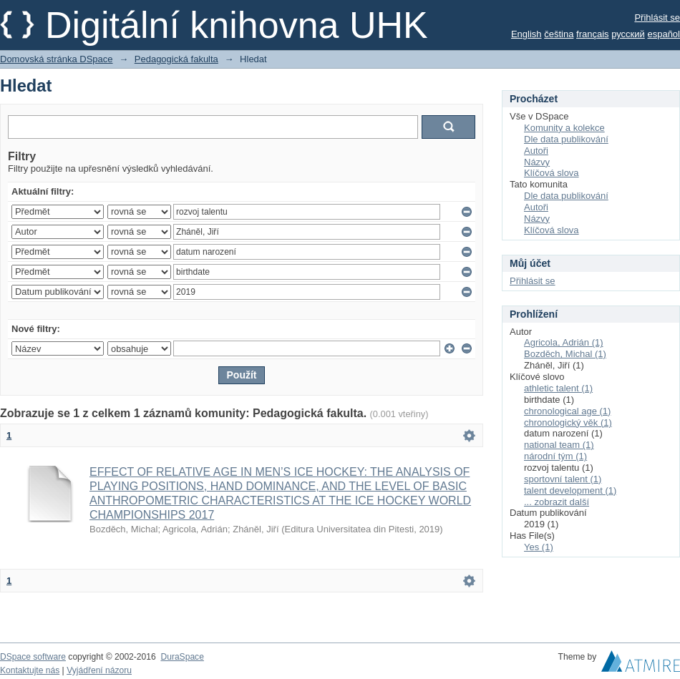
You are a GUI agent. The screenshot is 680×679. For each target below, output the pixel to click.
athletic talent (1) (558, 388)
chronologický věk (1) (568, 422)
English (526, 34)
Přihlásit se (657, 17)
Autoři (536, 150)
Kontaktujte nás (29, 670)
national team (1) (559, 444)
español (663, 34)
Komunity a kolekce (564, 127)
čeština (558, 34)
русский (628, 34)
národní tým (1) (555, 456)
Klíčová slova (551, 172)
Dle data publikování (566, 139)
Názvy (537, 162)
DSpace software (33, 657)
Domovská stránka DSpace (56, 59)
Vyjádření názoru (99, 670)
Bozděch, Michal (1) (565, 353)
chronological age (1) (567, 411)
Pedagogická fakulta (176, 59)
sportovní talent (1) (562, 479)
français (592, 34)
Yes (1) (538, 547)
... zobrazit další (556, 502)
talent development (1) (570, 490)
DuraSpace (181, 657)
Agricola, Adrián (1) (563, 342)
